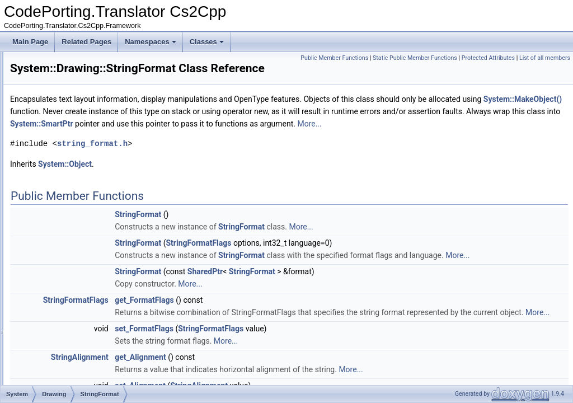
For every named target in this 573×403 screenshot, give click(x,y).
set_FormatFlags (284, 381)
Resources (62, 335)
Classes (207, 42)
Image (64, 64)
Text (52, 384)
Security (58, 359)
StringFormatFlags (338, 270)
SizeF (63, 199)
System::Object (205, 192)
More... (314, 151)
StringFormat (74, 224)
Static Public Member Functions (470, 58)
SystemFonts (74, 248)
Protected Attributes (543, 58)
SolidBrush (71, 211)
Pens (62, 113)
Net (51, 310)
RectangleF (72, 162)
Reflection (61, 322)
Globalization (65, 273)
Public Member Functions (390, 58)
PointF (64, 138)
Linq (52, 298)
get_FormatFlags (284, 340)
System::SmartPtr (455, 139)
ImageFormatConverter (89, 88)
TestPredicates (68, 372)
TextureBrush (75, 261)
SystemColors (76, 236)
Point (62, 125)
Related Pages (86, 42)
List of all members (544, 70)
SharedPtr (345, 311)
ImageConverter (79, 76)
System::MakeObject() (244, 127)
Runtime (58, 347)
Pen (61, 101)
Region (65, 175)
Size (61, 187)
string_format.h (232, 171)
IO (49, 285)
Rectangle (70, 150)
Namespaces (150, 42)
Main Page (30, 42)
